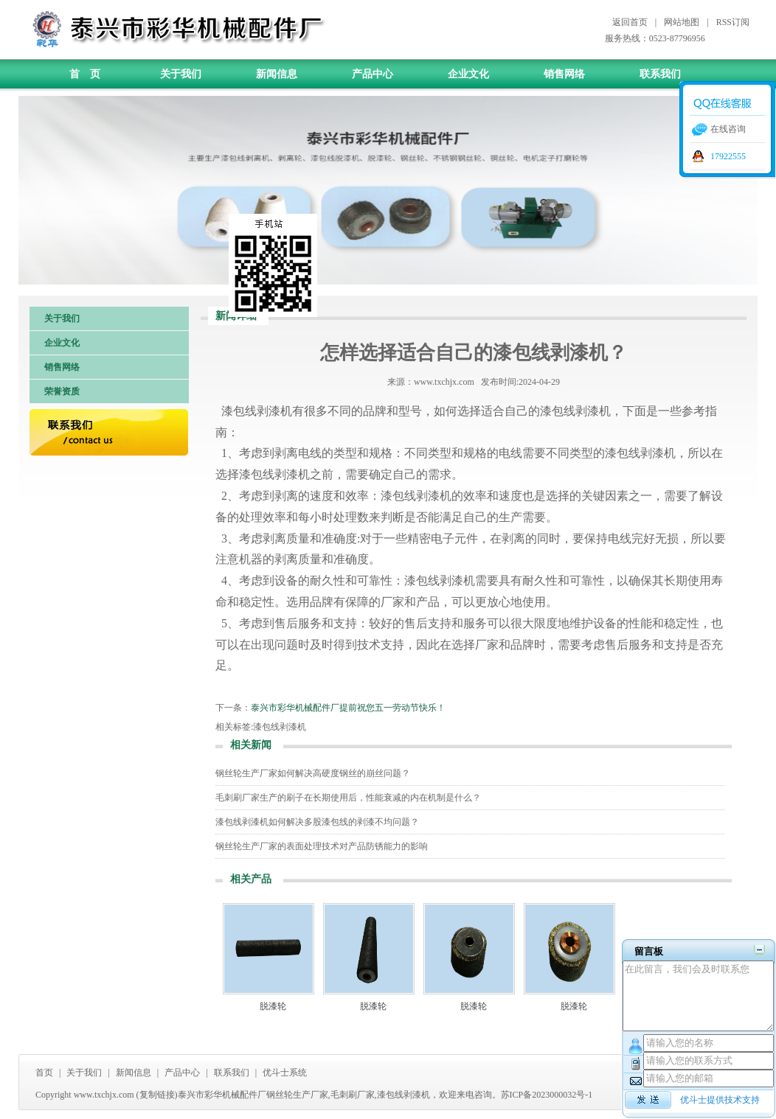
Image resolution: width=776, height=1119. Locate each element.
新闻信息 (276, 74)
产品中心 (372, 74)
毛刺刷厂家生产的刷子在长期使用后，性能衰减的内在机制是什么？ (348, 797)
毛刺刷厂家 (352, 1095)
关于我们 (180, 74)
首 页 (84, 74)
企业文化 (468, 74)
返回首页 (630, 22)
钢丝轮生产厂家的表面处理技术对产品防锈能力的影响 (321, 846)
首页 (44, 1072)
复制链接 (157, 1095)
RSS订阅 (732, 22)
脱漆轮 (273, 1006)
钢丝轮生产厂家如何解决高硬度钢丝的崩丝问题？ (312, 773)
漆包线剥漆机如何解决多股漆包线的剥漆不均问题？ (317, 822)
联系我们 (660, 74)
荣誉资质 (62, 391)
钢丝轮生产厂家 (297, 1095)
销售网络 (564, 74)
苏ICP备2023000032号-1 (547, 1095)
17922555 (728, 156)
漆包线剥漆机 (279, 727)
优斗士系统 (285, 1072)
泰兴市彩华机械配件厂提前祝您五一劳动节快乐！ (348, 708)
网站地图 (681, 22)
